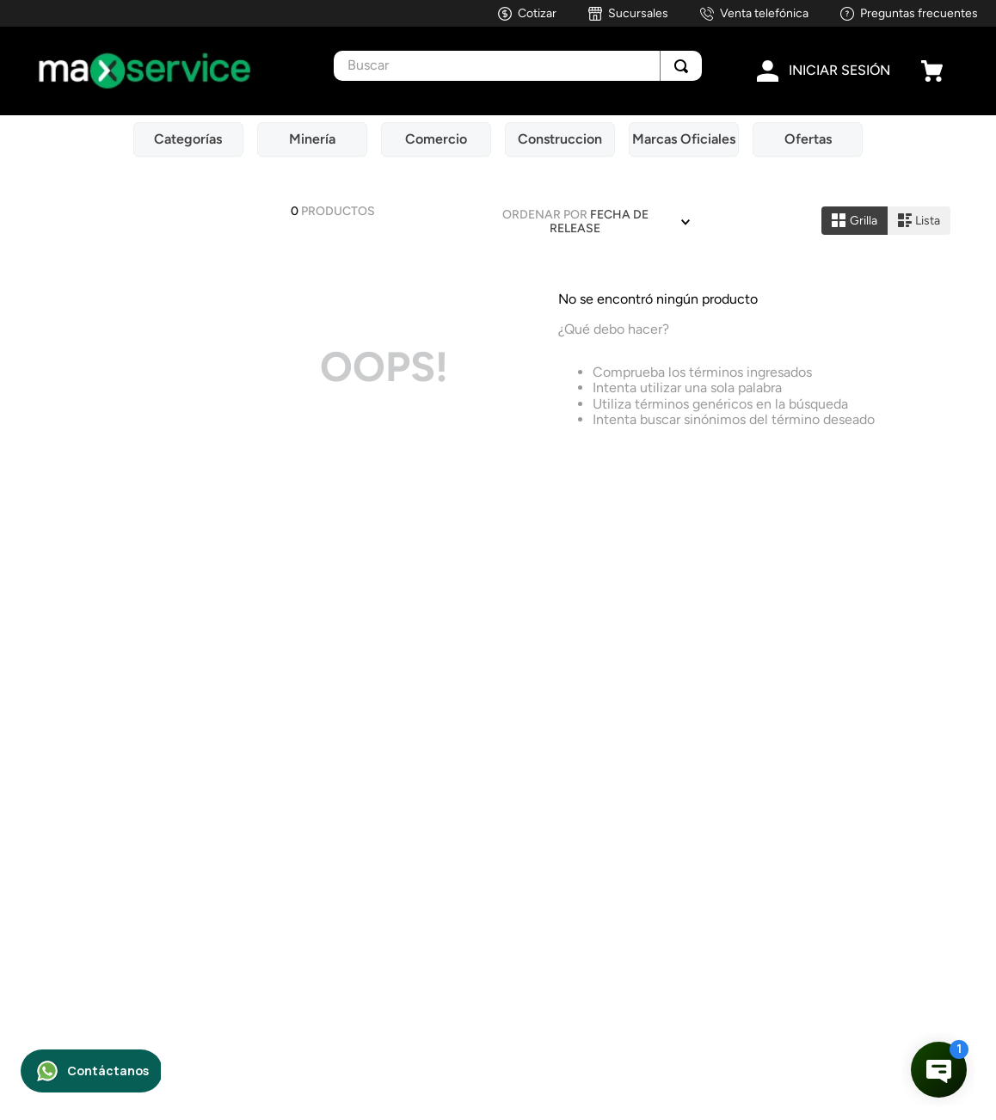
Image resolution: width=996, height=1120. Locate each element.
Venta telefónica (764, 13)
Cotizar (537, 13)
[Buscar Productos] (681, 66)
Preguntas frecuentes (919, 13)
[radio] (854, 220)
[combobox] (518, 66)
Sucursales (638, 13)
